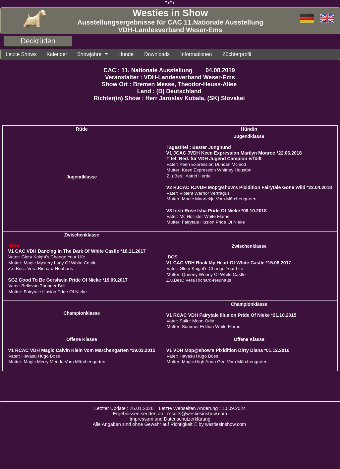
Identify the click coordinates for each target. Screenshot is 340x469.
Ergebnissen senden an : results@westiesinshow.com (170, 413)
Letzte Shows (21, 54)
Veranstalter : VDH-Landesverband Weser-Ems (170, 77)
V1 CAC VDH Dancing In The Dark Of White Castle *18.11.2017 (76, 251)
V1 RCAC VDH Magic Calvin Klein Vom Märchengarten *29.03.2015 (81, 350)
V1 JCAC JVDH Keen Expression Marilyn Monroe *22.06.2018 (234, 153)
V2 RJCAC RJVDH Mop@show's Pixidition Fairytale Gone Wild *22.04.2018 (249, 187)
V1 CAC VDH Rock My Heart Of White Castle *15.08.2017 (228, 262)
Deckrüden (38, 41)
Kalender (58, 54)
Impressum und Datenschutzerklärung (170, 419)
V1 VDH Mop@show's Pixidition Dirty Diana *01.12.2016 (228, 350)
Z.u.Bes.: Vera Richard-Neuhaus (40, 268)
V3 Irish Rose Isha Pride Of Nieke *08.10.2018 (216, 210)
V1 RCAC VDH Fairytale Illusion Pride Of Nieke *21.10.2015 (231, 315)
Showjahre (91, 54)
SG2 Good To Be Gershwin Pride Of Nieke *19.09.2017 (68, 280)
